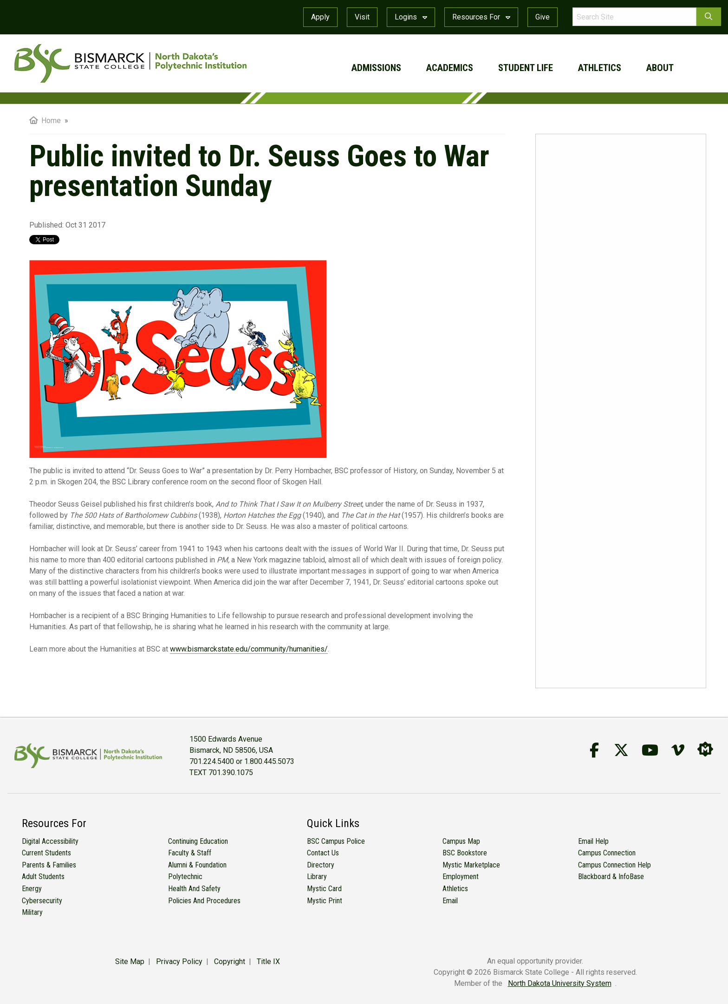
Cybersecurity (42, 900)
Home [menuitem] (45, 120)
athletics (599, 67)
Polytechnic (185, 876)
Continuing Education (198, 841)
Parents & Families (49, 865)
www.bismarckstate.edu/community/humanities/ (249, 649)
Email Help (593, 841)
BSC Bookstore (464, 852)
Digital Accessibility (50, 841)
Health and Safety (194, 888)
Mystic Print (324, 900)
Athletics (455, 888)
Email (450, 900)
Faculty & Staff (189, 852)
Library (317, 876)
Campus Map (461, 841)
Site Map (129, 961)
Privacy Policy (179, 961)
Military (32, 912)
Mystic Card (324, 888)
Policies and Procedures (204, 900)
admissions (376, 67)
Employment (460, 876)
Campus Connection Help (614, 865)
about (660, 67)
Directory (320, 865)
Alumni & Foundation (197, 865)
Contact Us (323, 852)
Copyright (229, 961)
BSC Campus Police (336, 841)
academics (449, 67)
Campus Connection (607, 852)
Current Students (46, 852)
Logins (411, 17)
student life (525, 67)
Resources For (481, 17)
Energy (32, 888)
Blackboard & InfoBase (611, 876)
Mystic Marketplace (471, 865)
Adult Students (43, 876)
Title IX (268, 961)
